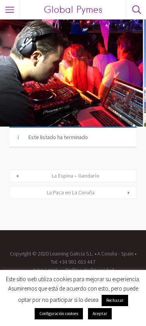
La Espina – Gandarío (75, 175)
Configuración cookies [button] (58, 313)
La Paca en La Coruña (71, 192)
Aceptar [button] (100, 313)
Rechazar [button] (114, 300)
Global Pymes (73, 9)
